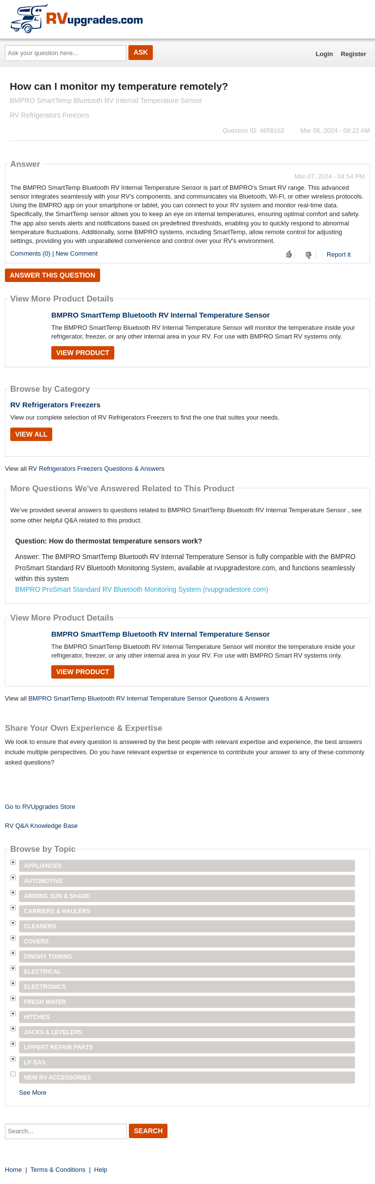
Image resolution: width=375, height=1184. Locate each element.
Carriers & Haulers (57, 911)
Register (353, 54)
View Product (82, 353)
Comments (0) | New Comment (54, 253)
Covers (36, 941)
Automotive (43, 881)
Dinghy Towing (48, 956)
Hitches (37, 1017)
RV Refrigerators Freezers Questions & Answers (96, 468)
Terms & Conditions (57, 1169)
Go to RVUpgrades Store (40, 806)
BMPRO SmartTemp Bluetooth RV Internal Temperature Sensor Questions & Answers (148, 698)
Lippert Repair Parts (58, 1047)
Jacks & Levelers (53, 1032)
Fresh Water (45, 1002)
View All (31, 434)
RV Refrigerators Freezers (55, 405)
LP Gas (34, 1062)
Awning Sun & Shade (57, 896)
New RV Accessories (57, 1077)
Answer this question (52, 275)
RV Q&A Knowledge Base (41, 825)
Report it (339, 254)
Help (100, 1169)
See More (32, 1092)
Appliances (43, 866)
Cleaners (40, 926)
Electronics (45, 986)
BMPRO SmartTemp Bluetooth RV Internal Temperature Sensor (160, 315)
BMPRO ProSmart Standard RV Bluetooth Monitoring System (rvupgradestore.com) (141, 589)
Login (324, 54)
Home (13, 1169)
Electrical (42, 971)
